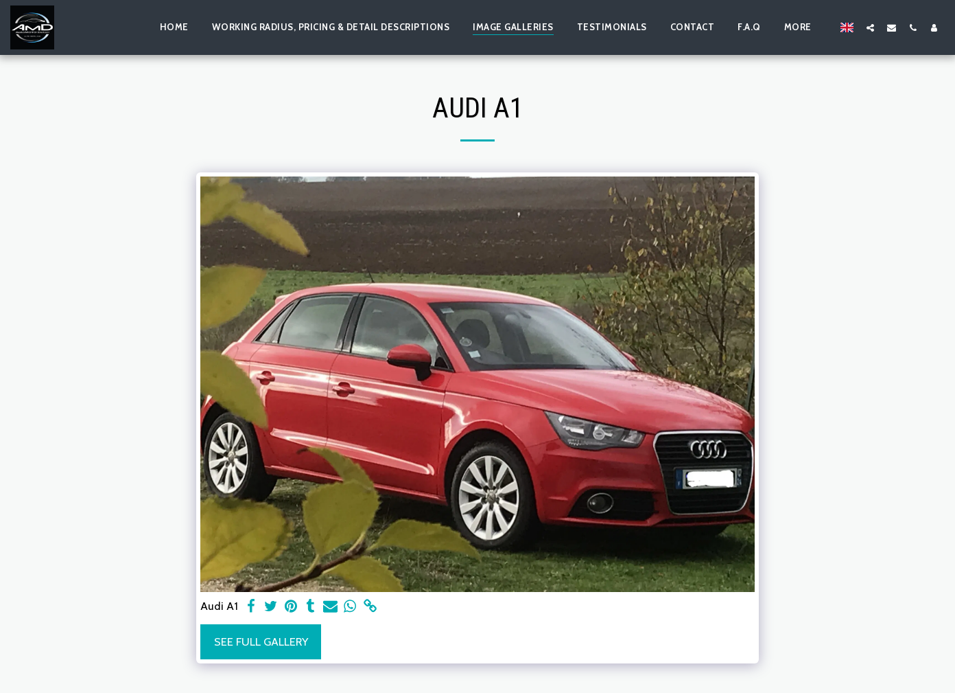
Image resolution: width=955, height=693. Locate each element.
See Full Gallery (261, 641)
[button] (870, 27)
